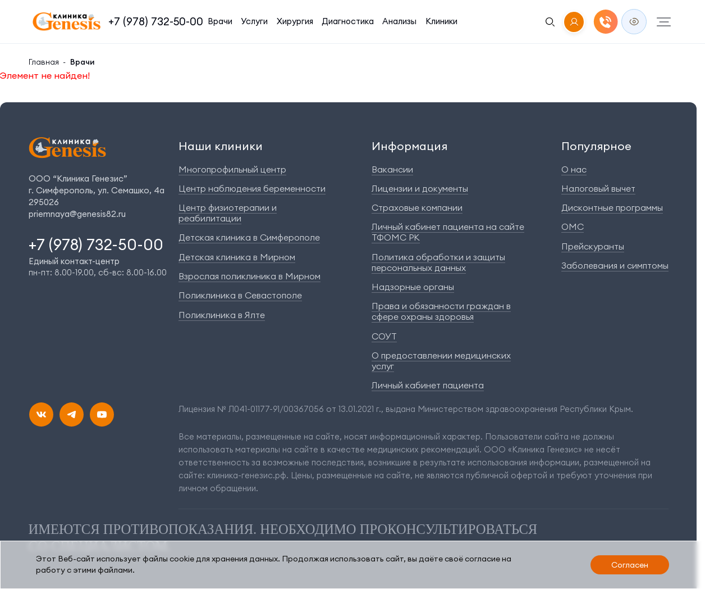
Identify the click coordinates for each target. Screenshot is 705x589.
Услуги (254, 21)
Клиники (441, 21)
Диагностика (348, 21)
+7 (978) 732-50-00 (155, 21)
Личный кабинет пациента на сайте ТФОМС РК (448, 232)
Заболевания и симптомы (615, 265)
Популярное (596, 146)
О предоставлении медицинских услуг (441, 360)
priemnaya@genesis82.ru (77, 214)
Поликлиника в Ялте (221, 314)
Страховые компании (417, 207)
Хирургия (295, 21)
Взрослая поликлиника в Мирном (249, 276)
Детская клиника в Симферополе (249, 237)
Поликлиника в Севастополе (240, 295)
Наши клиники (220, 146)
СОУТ (384, 336)
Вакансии (392, 169)
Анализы (399, 21)
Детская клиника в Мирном (236, 256)
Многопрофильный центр (232, 169)
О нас (574, 169)
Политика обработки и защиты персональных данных (438, 262)
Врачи (220, 21)
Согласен (629, 565)
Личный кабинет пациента (428, 385)
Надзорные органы (413, 286)
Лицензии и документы (420, 188)
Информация (409, 146)
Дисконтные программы (612, 207)
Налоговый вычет (598, 188)
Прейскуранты (592, 246)
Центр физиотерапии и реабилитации (227, 213)
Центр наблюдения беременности (252, 188)
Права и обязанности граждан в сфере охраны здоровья (441, 311)
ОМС (572, 226)
